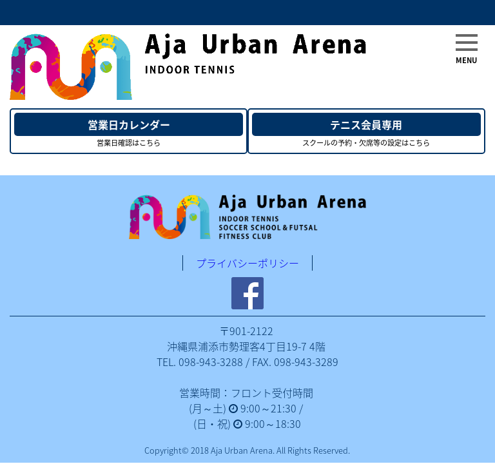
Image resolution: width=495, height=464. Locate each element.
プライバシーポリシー (247, 263)
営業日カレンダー (129, 124)
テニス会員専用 (366, 124)
